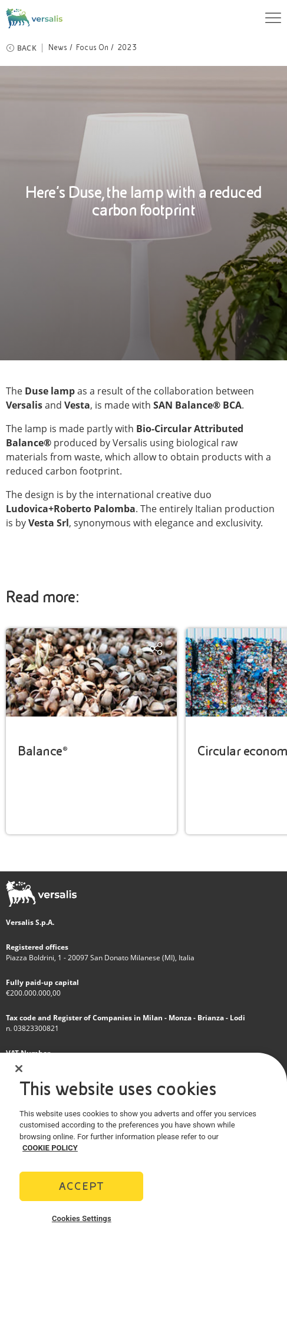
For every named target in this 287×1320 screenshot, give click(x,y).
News (58, 48)
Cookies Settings (81, 1222)
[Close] (19, 1072)
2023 (127, 48)
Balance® (42, 751)
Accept (81, 1189)
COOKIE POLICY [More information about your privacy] (50, 1151)
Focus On (92, 48)
